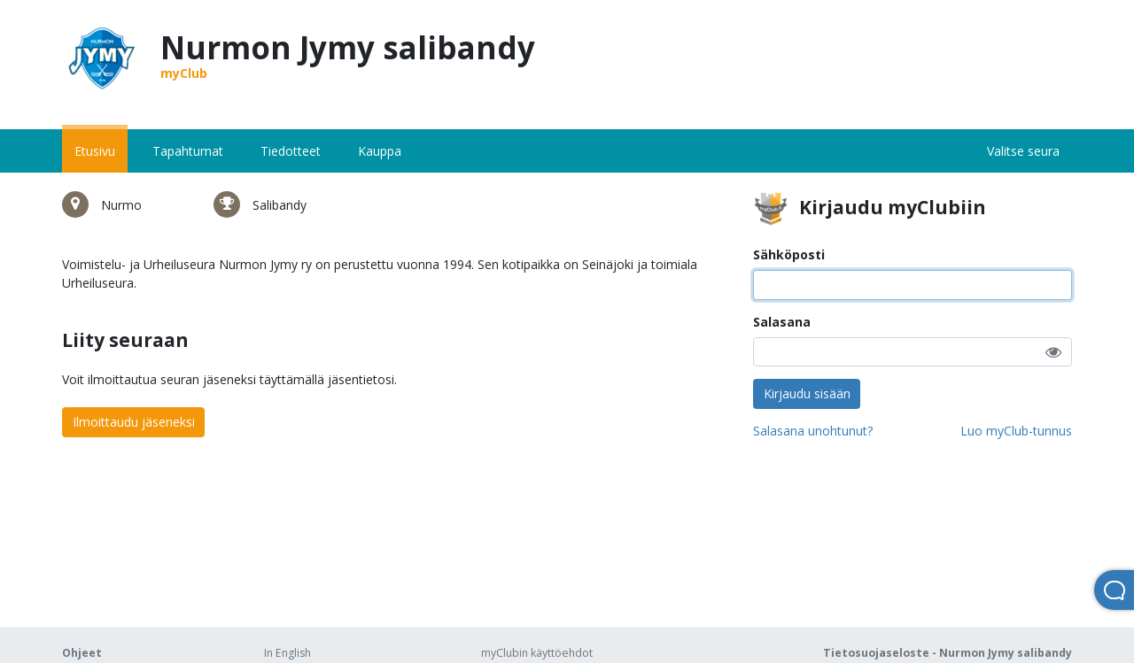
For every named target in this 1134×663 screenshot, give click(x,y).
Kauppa (379, 151)
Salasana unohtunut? (813, 430)
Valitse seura (1023, 151)
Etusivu (94, 151)
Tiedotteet (290, 151)
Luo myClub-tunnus (1016, 430)
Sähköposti (789, 254)
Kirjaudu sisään (807, 393)
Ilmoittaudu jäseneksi (134, 421)
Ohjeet (82, 652)
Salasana (782, 321)
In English (287, 652)
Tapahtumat (187, 151)
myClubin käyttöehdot (537, 652)
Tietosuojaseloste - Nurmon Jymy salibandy (947, 652)
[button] (1053, 352)
